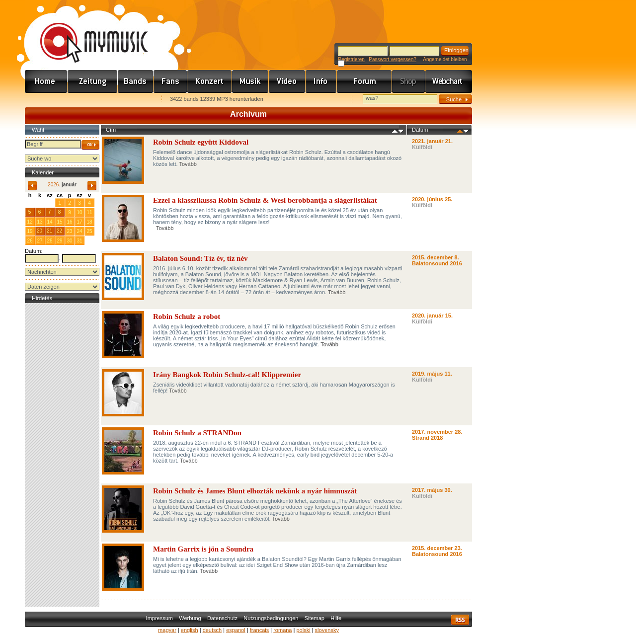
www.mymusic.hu (86, 32)
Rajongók (170, 81)
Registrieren (351, 59)
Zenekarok (136, 81)
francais (259, 630)
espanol (235, 630)
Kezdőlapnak (87, 99)
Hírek (93, 81)
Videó (287, 81)
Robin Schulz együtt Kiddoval (200, 142)
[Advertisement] (62, 455)
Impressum (159, 618)
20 (39, 231)
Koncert (209, 81)
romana (282, 630)
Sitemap (314, 618)
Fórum (364, 81)
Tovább (187, 164)
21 (49, 231)
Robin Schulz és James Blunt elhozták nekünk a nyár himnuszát (255, 491)
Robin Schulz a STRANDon (197, 433)
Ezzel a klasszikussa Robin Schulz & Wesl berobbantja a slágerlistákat (265, 200)
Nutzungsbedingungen (270, 618)
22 (59, 231)
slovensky (327, 630)
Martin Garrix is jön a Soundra (203, 549)
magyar (167, 630)
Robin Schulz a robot (186, 316)
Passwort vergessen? (392, 59)
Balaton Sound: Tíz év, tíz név (200, 258)
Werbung (190, 618)
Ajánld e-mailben (129, 99)
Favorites (45, 99)
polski (303, 630)
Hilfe (335, 618)
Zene (250, 81)
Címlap (46, 81)
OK (90, 145)
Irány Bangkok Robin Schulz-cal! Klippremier (227, 375)
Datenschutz (222, 618)
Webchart (448, 81)
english (189, 630)
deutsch (212, 630)
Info (321, 81)
